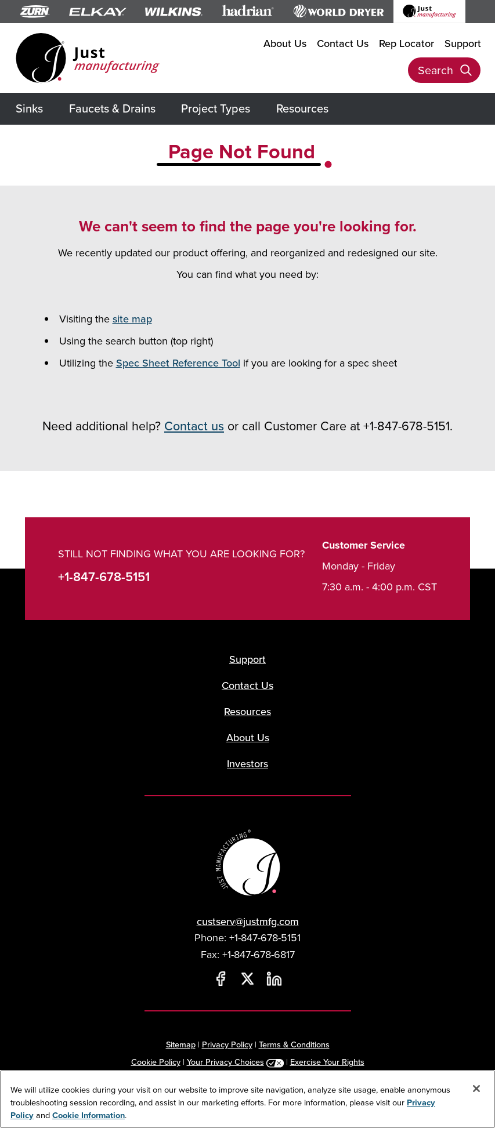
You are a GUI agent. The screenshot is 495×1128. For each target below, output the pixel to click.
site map (132, 318)
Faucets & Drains (112, 108)
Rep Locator (406, 43)
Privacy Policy (227, 1044)
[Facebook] (221, 979)
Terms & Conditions (294, 1044)
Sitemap (181, 1044)
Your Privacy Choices (225, 1062)
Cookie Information (88, 1115)
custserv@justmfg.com (248, 921)
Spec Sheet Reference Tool (178, 363)
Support (463, 43)
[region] (247, 1099)
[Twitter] (247, 979)
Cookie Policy (155, 1062)
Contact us (194, 425)
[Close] (476, 1088)
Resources (302, 108)
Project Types (215, 108)
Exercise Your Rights (327, 1062)
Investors (247, 763)
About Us (284, 43)
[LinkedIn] (274, 979)
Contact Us (342, 43)
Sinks (29, 108)
